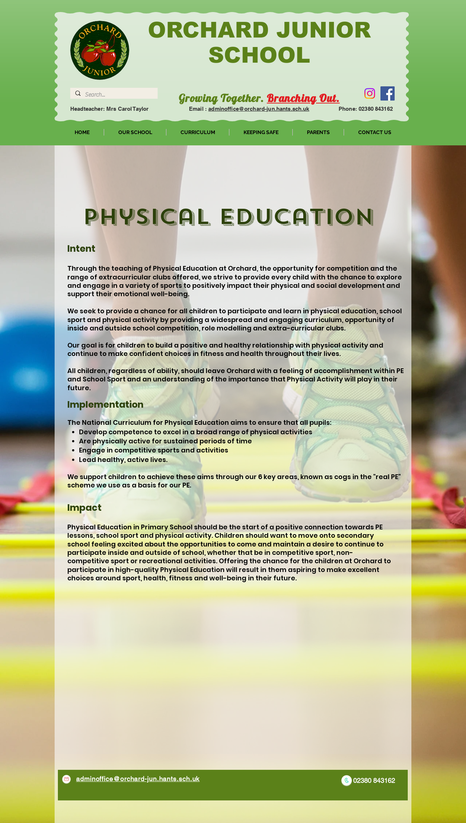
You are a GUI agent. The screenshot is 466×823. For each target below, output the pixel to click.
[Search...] (113, 95)
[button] (135, 132)
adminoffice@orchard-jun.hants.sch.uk (258, 109)
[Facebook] (387, 93)
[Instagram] (370, 93)
